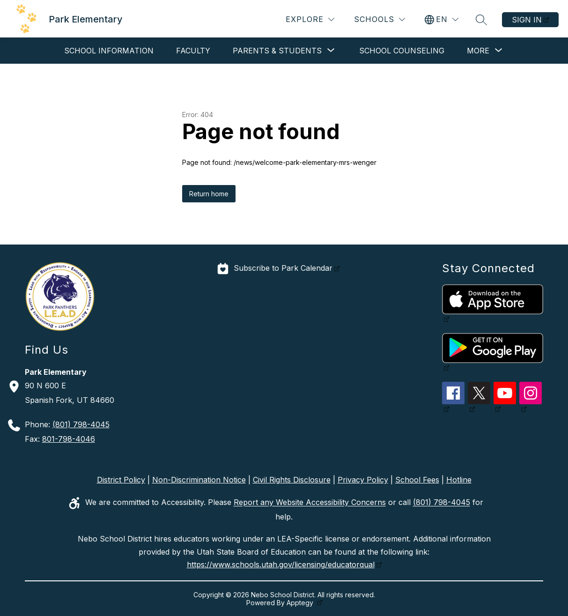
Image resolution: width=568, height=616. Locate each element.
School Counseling (401, 50)
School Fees (417, 479)
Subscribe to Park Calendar (283, 268)
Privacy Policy (363, 479)
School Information (109, 50)
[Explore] (310, 19)
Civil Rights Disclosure (292, 479)
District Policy (121, 479)
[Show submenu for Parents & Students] (277, 50)
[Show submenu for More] (478, 50)
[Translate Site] (441, 19)
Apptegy (301, 603)
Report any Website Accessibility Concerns (310, 502)
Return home (209, 194)
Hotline (459, 479)
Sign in (527, 19)
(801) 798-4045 (81, 424)
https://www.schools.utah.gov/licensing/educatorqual (281, 564)
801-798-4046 (68, 439)
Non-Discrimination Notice (199, 479)
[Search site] (481, 19)
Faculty (193, 50)
